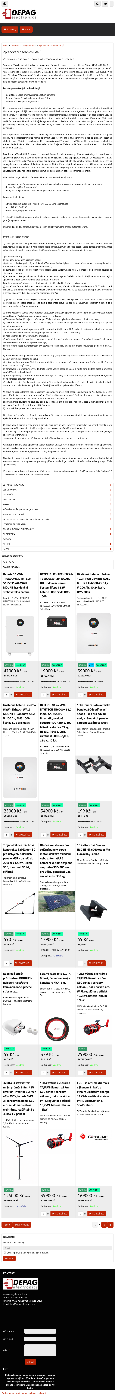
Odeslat (30, 1362)
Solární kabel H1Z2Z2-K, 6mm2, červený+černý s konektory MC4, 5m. (55, 978)
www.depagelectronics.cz (15, 1294)
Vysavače (58, 494)
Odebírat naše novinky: (14, 1242)
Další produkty (22, 1224)
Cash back (8, 562)
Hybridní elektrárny (14, 524)
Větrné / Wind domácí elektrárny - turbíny (58, 519)
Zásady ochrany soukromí (34, 1393)
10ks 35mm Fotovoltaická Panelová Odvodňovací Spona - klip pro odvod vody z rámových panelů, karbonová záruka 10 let (93, 714)
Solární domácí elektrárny (58, 529)
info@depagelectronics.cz (22, 1304)
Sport (58, 504)
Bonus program (11, 567)
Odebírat (9, 1258)
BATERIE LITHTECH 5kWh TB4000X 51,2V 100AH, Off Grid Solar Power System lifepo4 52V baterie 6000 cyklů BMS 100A (56, 585)
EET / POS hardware (58, 484)
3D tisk (58, 544)
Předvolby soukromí (10, 1393)
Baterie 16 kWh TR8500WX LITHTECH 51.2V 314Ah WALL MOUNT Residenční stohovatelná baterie (17, 583)
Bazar (58, 549)
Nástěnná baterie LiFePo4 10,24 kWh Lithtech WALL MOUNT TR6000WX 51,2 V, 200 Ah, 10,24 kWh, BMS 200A (93, 583)
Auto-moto (58, 499)
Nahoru (7, 1224)
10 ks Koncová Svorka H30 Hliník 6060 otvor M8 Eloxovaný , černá (93, 849)
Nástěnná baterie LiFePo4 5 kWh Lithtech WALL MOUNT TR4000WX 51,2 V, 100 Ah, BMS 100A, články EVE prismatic (19, 714)
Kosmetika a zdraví (58, 514)
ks (8, 694)
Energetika (58, 534)
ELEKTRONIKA (58, 489)
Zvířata (7, 539)
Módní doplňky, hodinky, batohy (58, 509)
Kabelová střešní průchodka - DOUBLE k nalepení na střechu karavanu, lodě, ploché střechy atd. (17, 982)
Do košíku (22, 694)
